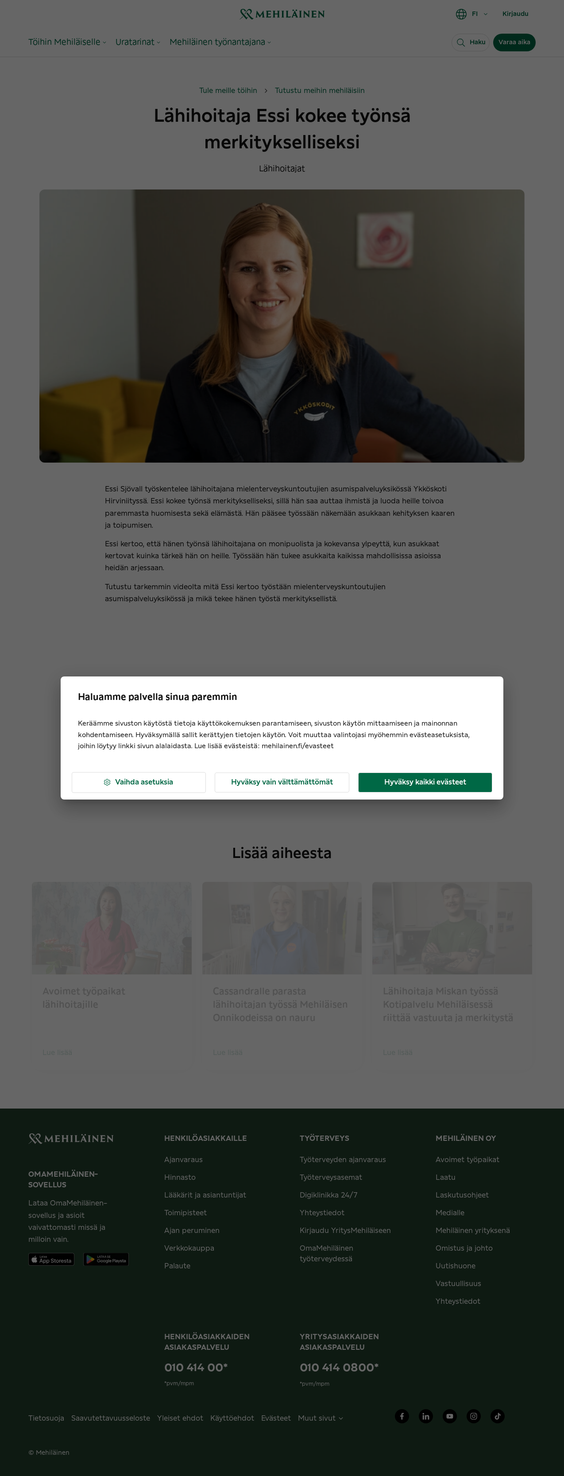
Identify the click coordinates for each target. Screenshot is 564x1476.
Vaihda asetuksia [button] (138, 782)
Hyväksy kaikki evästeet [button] (425, 782)
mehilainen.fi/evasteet (298, 746)
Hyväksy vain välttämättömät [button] (282, 782)
